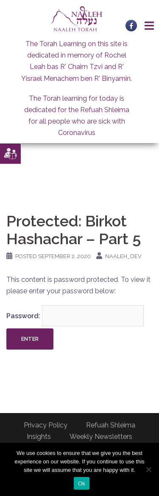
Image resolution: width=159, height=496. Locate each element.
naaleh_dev (123, 256)
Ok (81, 483)
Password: (75, 315)
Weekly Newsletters (101, 437)
